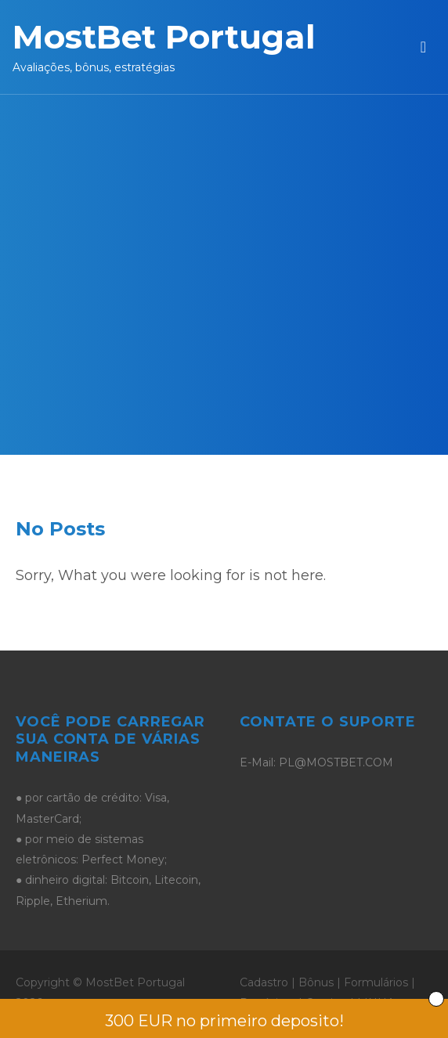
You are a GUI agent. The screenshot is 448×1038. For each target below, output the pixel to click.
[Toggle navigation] (423, 47)
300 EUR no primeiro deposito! (224, 1020)
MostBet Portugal (164, 36)
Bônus (316, 982)
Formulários (376, 982)
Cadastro (264, 982)
